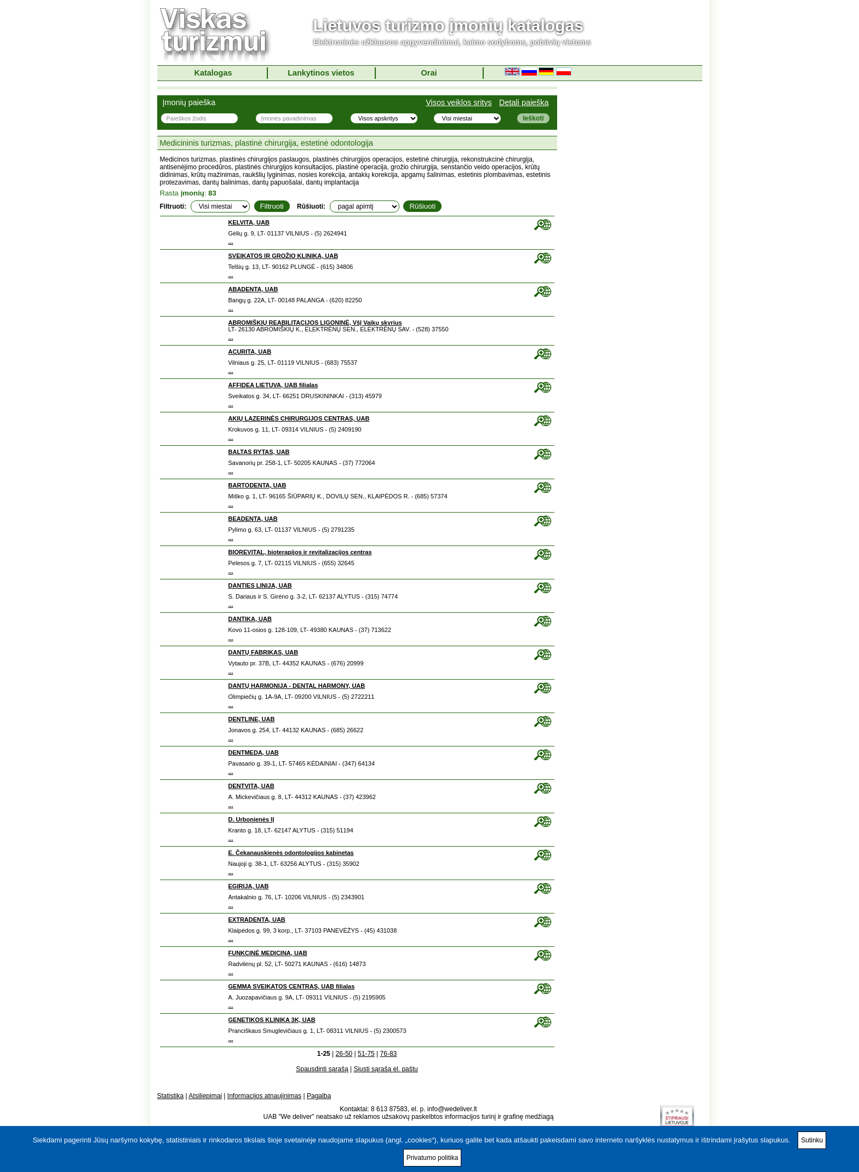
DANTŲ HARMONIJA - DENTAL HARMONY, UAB (296, 685)
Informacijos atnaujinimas (264, 1096)
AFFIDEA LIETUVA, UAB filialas (273, 385)
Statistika (170, 1096)
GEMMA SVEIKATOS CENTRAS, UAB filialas (291, 986)
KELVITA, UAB (249, 222)
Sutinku (812, 1140)
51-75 (366, 1054)
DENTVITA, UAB (251, 786)
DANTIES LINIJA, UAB (260, 585)
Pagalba (319, 1096)
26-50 (344, 1054)
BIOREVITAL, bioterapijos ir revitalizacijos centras (300, 552)
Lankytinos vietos (321, 72)
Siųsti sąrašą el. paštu (385, 1069)
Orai (429, 72)
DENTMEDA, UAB (253, 752)
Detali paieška (523, 102)
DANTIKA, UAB (250, 619)
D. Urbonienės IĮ (251, 819)
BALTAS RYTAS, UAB (259, 452)
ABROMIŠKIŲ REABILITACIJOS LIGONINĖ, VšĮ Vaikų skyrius (315, 322)
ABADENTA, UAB (253, 289)
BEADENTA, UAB (253, 518)
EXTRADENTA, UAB (256, 919)
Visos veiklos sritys (459, 102)
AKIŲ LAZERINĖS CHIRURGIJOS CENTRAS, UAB (299, 418)
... (230, 241)
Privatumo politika (432, 1158)
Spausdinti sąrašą (322, 1069)
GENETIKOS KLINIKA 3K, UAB (272, 1019)
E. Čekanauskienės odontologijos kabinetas (291, 852)
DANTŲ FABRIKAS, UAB (263, 652)
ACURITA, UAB (250, 351)
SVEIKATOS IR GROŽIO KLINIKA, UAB (283, 255)
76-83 (388, 1054)
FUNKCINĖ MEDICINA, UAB (267, 953)
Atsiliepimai (205, 1096)
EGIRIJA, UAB (248, 886)
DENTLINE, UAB (251, 719)
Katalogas (213, 72)
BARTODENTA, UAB (257, 485)
